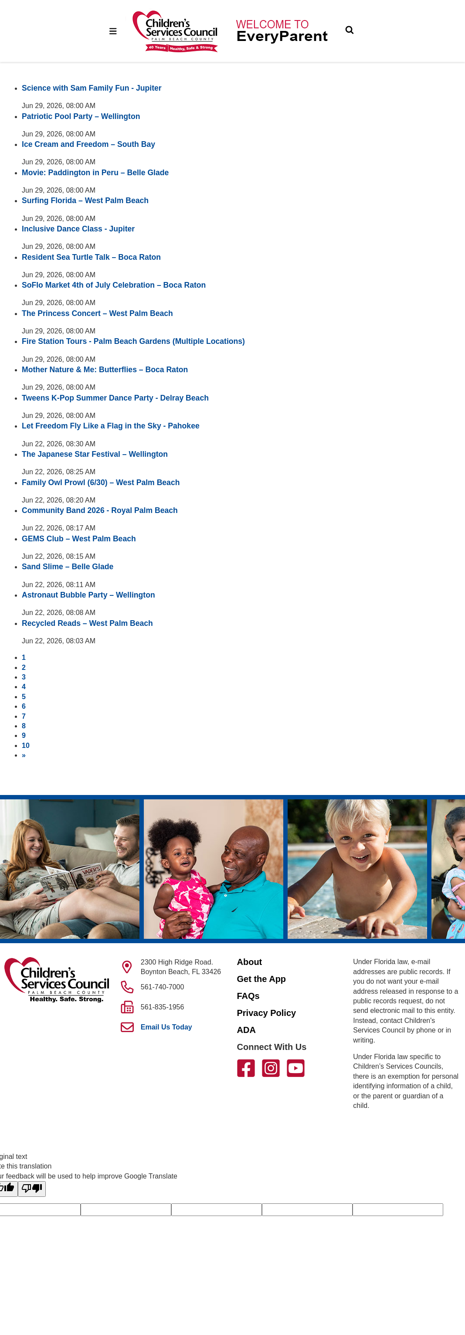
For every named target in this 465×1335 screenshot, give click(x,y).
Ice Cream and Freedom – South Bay (88, 144)
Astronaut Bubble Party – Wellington (88, 595)
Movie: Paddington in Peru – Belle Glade (95, 172)
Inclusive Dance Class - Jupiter (78, 228)
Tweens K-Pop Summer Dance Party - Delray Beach (115, 398)
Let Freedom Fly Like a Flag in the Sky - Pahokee (111, 425)
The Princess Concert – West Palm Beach (97, 313)
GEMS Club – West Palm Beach (79, 538)
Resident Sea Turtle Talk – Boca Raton (91, 257)
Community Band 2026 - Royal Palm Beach (100, 510)
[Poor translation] (32, 1189)
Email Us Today (166, 1027)
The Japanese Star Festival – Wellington (95, 454)
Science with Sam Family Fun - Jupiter (92, 88)
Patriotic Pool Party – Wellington (81, 116)
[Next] (24, 755)
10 (26, 745)
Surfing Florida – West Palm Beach (85, 200)
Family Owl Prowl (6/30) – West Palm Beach (101, 482)
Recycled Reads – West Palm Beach (87, 623)
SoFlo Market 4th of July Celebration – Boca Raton (114, 285)
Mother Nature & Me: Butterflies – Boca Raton (105, 369)
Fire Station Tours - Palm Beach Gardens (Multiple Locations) (133, 341)
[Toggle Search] (349, 31)
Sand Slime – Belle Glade (67, 566)
